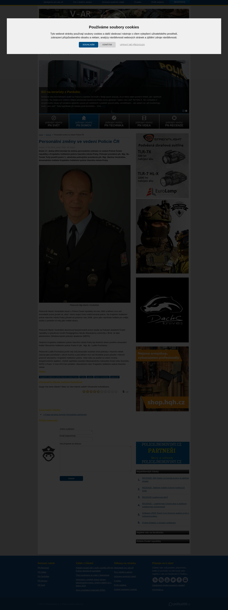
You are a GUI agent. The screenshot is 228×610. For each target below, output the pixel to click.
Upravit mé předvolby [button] (132, 44)
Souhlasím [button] (89, 44)
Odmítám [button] (107, 44)
